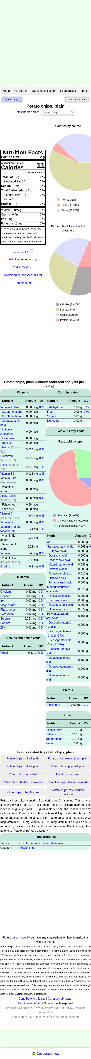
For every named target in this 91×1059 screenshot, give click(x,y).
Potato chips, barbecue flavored (23, 782)
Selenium (6, 618)
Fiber (50, 411)
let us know (19, 937)
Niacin (4, 464)
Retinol (6, 442)
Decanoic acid (58, 555)
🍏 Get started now (45, 1053)
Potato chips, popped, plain (68, 766)
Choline (5, 566)
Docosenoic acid (59, 595)
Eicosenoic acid (58, 600)
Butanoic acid (57, 551)
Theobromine (54, 738)
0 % (41, 407)
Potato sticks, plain (68, 774)
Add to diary (11, 99)
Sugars (51, 416)
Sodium (5, 623)
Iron (2, 600)
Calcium (5, 591)
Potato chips (27, 847)
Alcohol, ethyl (54, 729)
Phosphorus (8, 609)
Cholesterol (53, 704)
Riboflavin (6, 456)
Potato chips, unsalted (23, 774)
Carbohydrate (54, 407)
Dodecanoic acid (59, 560)
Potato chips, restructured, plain (68, 758)
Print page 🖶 (23, 282)
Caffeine (51, 734)
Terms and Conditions (19, 1007)
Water (49, 743)
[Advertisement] (41, 43)
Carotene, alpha (12, 411)
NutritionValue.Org (29, 1003)
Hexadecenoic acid (61, 604)
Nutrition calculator (44, 90)
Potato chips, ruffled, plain (22, 758)
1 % (41, 467)
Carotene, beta (11, 416)
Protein (4, 652)
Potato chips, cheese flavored (68, 782)
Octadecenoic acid (60, 609)
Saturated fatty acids (60, 546)
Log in (84, 90)
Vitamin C (6, 513)
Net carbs (53, 420)
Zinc (3, 627)
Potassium (7, 614)
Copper (5, 596)
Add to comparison (21, 259)
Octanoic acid (57, 578)
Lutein (6, 429)
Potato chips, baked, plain (23, 766)
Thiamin (5, 447)
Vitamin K (6, 553)
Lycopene (8, 438)
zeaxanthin (7, 433)
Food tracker (68, 90)
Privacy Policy (44, 1007)
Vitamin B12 (8, 478)
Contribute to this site (32, 998)
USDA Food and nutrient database (41, 843)
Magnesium (7, 605)
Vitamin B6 (7, 473)
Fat (48, 542)
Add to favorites (77, 99)
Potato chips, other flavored (23, 792)
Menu (6, 90)
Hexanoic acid (58, 569)
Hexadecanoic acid (61, 564)
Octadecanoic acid (60, 573)
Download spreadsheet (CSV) (23, 275)
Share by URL (22, 252)
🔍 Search (21, 90)
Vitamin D (6, 522)
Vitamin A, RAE (10, 407)
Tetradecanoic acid (60, 582)
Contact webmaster (60, 998)
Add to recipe (21, 267)
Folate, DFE (8, 495)
